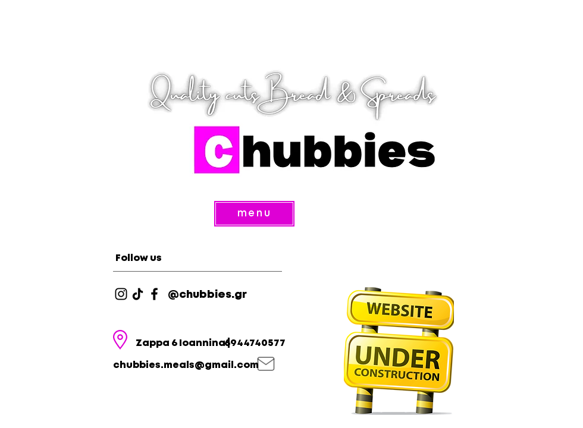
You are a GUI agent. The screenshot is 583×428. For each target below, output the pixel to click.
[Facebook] (154, 294)
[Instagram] (121, 294)
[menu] (254, 213)
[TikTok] (138, 294)
